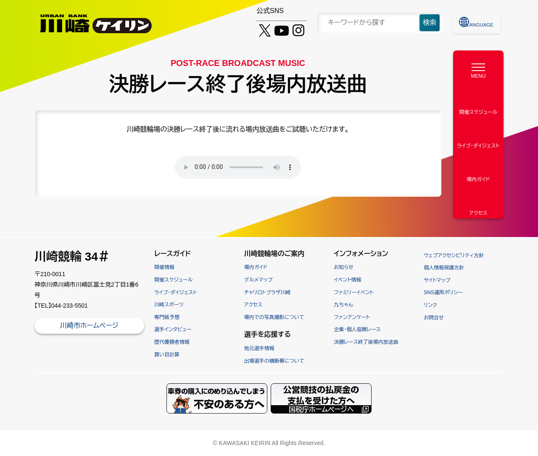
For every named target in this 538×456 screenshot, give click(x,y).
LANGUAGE (482, 22)
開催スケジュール (173, 280)
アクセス (253, 305)
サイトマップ (437, 280)
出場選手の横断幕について (274, 361)
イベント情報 (347, 280)
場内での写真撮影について (274, 317)
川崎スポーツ (169, 305)
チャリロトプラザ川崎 (267, 292)
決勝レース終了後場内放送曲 (366, 342)
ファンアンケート (352, 317)
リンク (430, 305)
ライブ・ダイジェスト (175, 292)
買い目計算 (166, 355)
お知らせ (343, 267)
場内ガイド (255, 267)
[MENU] (478, 69)
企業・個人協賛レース (357, 329)
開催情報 (164, 267)
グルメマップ (258, 280)
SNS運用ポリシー (443, 292)
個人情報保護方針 (444, 268)
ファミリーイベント (354, 292)
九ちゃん (343, 305)
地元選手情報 (259, 348)
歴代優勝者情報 (172, 342)
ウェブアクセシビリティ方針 (454, 255)
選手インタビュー (172, 329)
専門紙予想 (166, 317)
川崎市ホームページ (89, 325)
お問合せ (433, 318)
